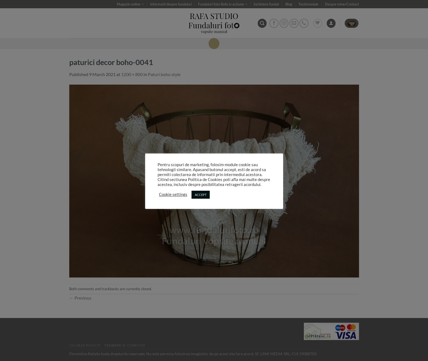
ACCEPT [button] (200, 194)
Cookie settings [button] (173, 194)
